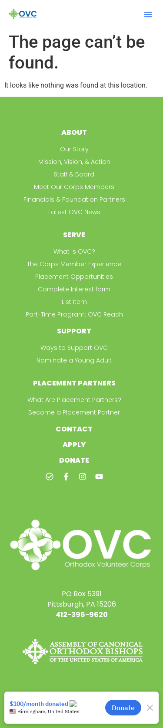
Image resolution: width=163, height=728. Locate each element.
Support (74, 331)
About (74, 132)
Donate (74, 460)
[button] (148, 14)
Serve (74, 235)
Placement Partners (74, 383)
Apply (74, 445)
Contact (74, 429)
